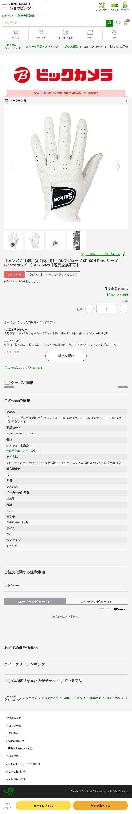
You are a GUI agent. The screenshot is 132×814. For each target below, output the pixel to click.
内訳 (125, 300)
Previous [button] (16, 167)
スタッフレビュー (96, 602)
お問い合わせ (13, 733)
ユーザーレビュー (35, 602)
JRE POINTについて (17, 740)
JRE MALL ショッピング (13, 47)
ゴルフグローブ (93, 46)
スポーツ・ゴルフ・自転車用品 (82, 697)
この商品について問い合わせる (103, 254)
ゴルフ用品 (71, 46)
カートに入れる (43, 805)
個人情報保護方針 (16, 779)
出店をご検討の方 (16, 771)
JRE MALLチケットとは (19, 748)
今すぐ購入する (100, 805)
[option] (66, 167)
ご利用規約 (12, 756)
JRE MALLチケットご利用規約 (23, 764)
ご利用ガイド (13, 718)
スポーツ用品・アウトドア (42, 46)
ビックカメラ (66, 101)
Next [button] (116, 167)
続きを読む (66, 356)
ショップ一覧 (13, 725)
